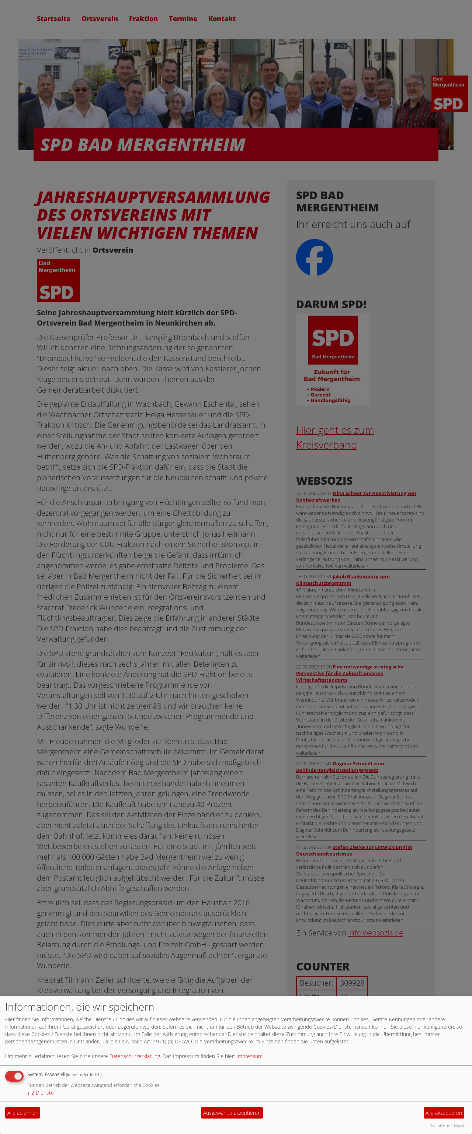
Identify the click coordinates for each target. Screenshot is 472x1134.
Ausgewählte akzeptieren (232, 1112)
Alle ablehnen (22, 1112)
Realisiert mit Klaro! (447, 1125)
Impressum (249, 1056)
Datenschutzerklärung (135, 1056)
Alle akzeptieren (444, 1112)
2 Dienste (40, 1092)
